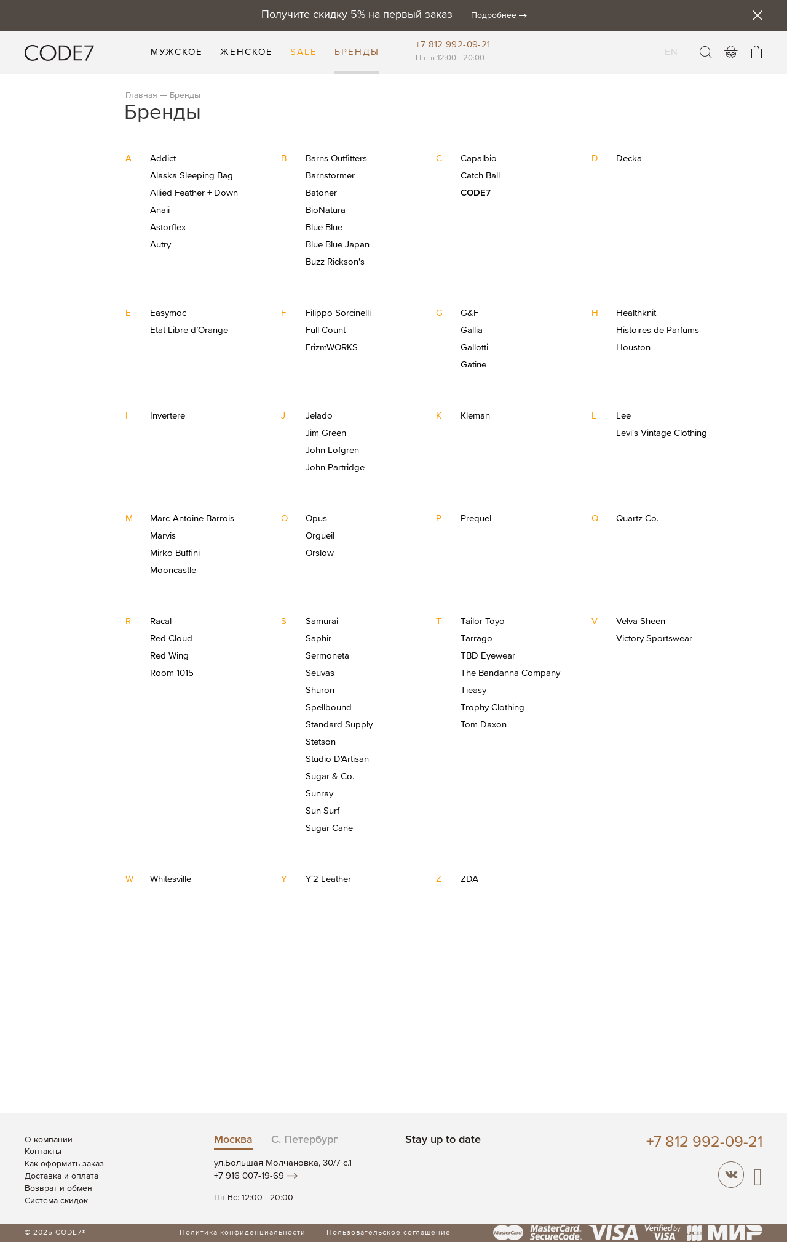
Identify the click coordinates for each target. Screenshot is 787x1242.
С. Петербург (304, 1139)
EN (671, 44)
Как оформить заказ (64, 1164)
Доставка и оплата (61, 1176)
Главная (141, 95)
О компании (49, 1140)
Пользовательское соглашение (388, 1232)
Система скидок (56, 1200)
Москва (233, 1139)
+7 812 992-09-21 (453, 44)
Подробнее (493, 15)
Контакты (43, 1151)
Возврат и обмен (58, 1188)
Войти (731, 52)
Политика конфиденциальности (243, 1232)
